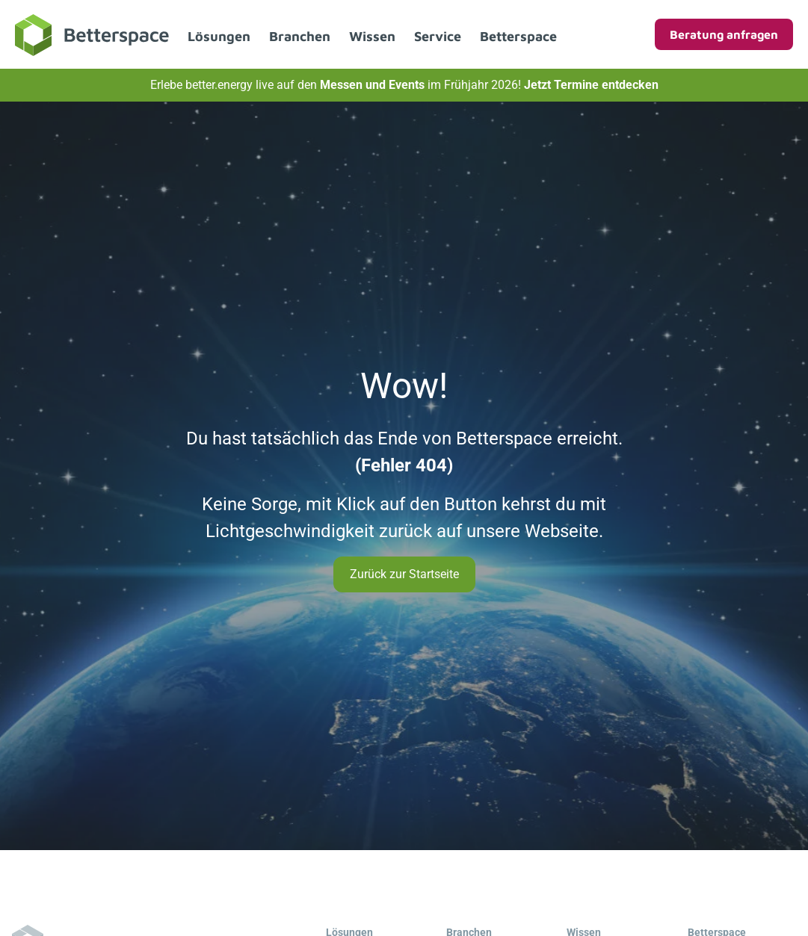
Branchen (299, 36)
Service (437, 36)
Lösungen (219, 36)
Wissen (372, 36)
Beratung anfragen (724, 34)
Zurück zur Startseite (404, 574)
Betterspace (518, 36)
